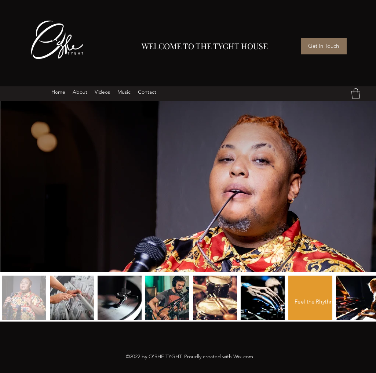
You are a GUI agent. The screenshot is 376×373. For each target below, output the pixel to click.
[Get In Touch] (324, 46)
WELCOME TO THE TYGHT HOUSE (205, 45)
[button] (355, 93)
